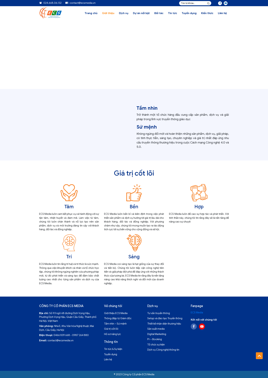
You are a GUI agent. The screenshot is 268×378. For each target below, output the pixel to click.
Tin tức (172, 13)
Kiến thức (207, 13)
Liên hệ (222, 13)
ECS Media (197, 312)
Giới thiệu (108, 13)
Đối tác (158, 13)
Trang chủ (91, 13)
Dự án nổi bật (141, 13)
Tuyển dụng (189, 13)
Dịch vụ (123, 13)
